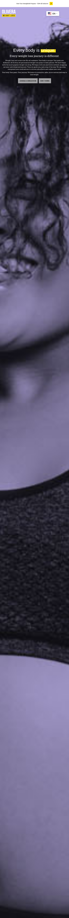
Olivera (15, 63)
